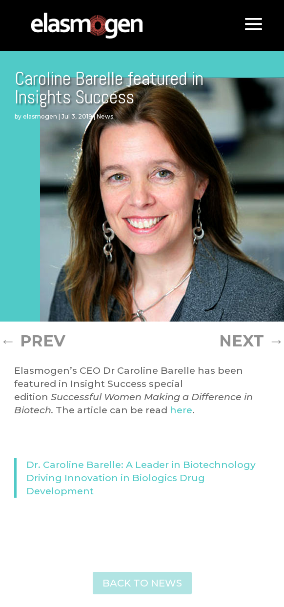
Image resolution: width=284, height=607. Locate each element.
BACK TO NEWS (142, 583)
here (181, 410)
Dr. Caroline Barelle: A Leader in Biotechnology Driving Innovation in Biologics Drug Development (141, 478)
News (105, 116)
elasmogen (40, 116)
